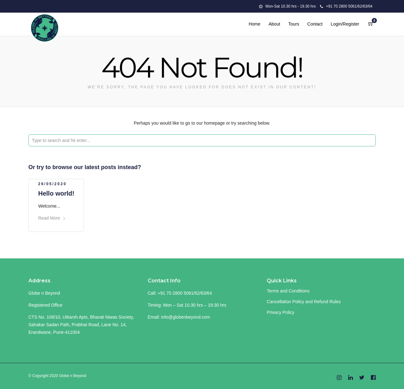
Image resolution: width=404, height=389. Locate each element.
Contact (315, 24)
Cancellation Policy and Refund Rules (304, 301)
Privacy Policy (280, 312)
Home (254, 24)
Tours (293, 24)
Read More (52, 218)
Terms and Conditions (288, 290)
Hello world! (56, 193)
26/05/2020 (52, 184)
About (274, 24)
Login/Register (345, 24)
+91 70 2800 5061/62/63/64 (346, 6)
